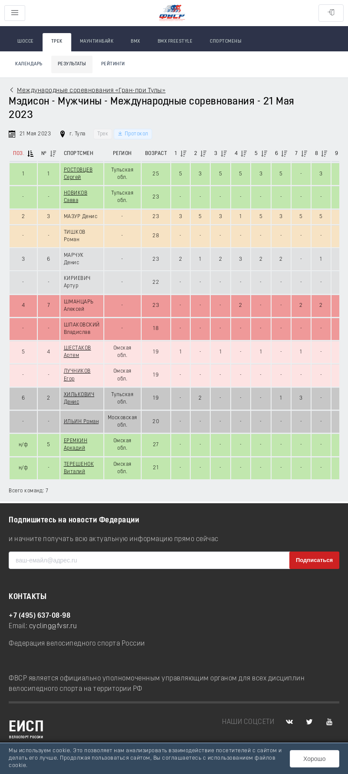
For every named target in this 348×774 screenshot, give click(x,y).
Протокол (133, 134)
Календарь (29, 64)
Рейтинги (113, 64)
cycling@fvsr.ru (53, 626)
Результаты (72, 64)
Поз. (18, 153)
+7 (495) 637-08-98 (39, 615)
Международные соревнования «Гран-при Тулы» (91, 90)
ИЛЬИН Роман (81, 421)
